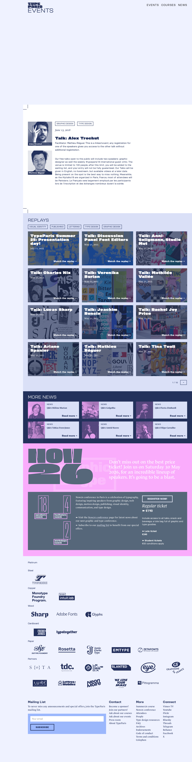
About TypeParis (117, 722)
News (182, 5)
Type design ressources (148, 719)
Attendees (141, 712)
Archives (140, 726)
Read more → (69, 416)
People (139, 716)
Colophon (141, 739)
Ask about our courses (120, 712)
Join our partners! (118, 709)
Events (153, 5)
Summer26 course (145, 706)
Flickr (166, 712)
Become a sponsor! (119, 706)
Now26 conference (98, 517)
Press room (115, 719)
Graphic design (65, 124)
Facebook (168, 733)
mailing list (103, 524)
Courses (168, 5)
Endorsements (143, 729)
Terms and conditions (147, 736)
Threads (167, 722)
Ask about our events (120, 716)
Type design (85, 124)
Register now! (157, 499)
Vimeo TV (168, 706)
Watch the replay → (65, 261)
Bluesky (167, 719)
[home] (35, 5)
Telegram (168, 726)
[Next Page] (183, 382)
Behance (167, 729)
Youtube (167, 709)
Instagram (168, 716)
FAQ (138, 722)
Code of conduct (144, 733)
